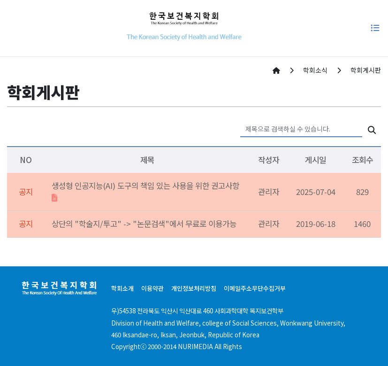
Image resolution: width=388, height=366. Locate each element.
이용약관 (152, 288)
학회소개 (122, 288)
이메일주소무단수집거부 (255, 288)
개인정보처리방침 (193, 288)
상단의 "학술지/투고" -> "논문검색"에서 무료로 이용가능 (144, 223)
